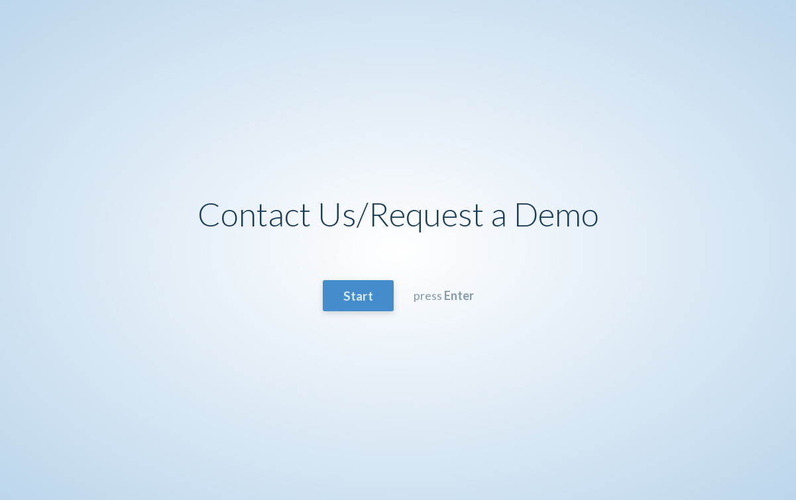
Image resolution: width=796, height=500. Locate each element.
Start (358, 295)
